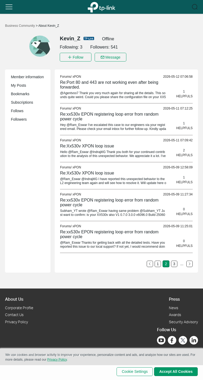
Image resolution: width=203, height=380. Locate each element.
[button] (9, 7)
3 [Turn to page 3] (174, 263)
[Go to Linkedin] (194, 339)
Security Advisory (183, 321)
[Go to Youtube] (161, 339)
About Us (14, 298)
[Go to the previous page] (150, 263)
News (173, 306)
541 (114, 47)
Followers (19, 118)
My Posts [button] (18, 84)
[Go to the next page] (189, 263)
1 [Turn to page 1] (158, 263)
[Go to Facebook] (172, 339)
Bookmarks (20, 93)
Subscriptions (22, 101)
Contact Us (14, 314)
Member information (27, 76)
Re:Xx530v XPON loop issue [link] (87, 145)
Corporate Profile (19, 306)
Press (174, 298)
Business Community (20, 26)
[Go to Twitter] (183, 340)
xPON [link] (77, 76)
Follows (17, 110)
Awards (175, 314)
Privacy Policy (16, 321)
